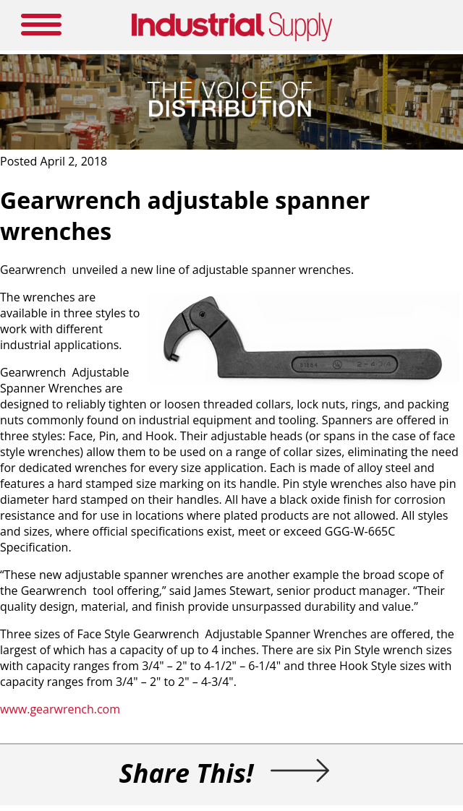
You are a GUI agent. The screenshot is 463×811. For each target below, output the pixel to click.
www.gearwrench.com (60, 709)
